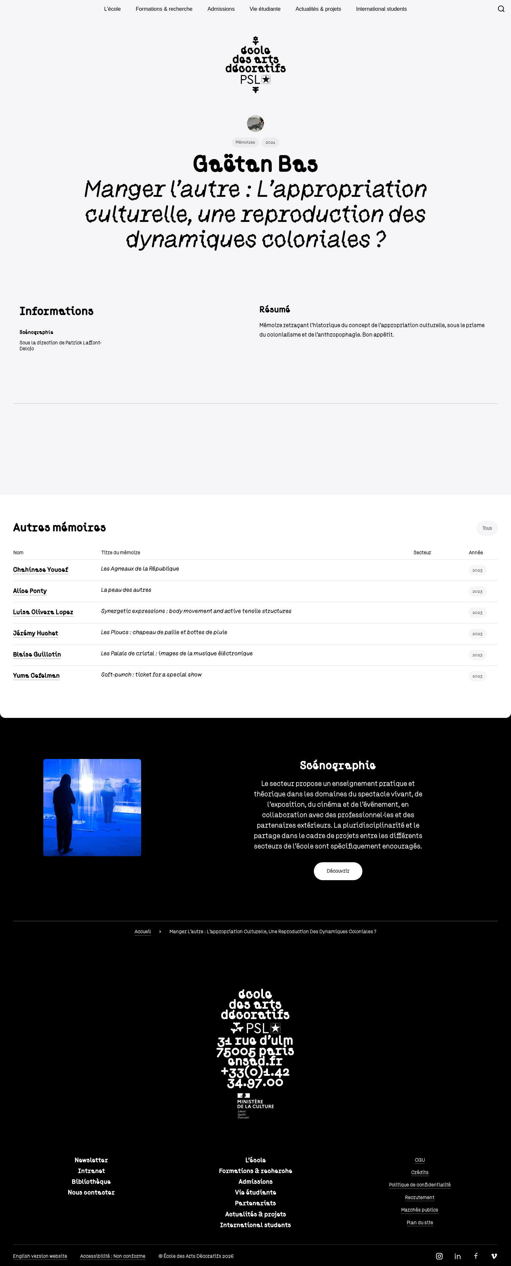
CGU (420, 1160)
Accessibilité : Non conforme (112, 1256)
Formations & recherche (174, 8)
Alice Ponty (30, 591)
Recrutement (419, 1197)
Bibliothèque (91, 1182)
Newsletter (91, 1160)
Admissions (225, 8)
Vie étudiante (265, 8)
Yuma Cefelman (36, 676)
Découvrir (338, 871)
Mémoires (245, 142)
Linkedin (457, 1256)
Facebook (476, 1256)
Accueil (143, 931)
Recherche (501, 9)
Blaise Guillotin (37, 655)
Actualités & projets (312, 8)
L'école (127, 8)
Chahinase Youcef (40, 570)
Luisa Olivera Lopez (43, 612)
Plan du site (420, 1222)
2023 (478, 570)
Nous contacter (91, 1193)
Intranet (91, 1171)
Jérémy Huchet (35, 633)
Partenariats (255, 1203)
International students (369, 8)
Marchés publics (419, 1210)
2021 (270, 142)
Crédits (420, 1172)
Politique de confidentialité (420, 1185)
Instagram (439, 1256)
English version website (40, 1256)
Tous (487, 528)
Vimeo (494, 1256)
